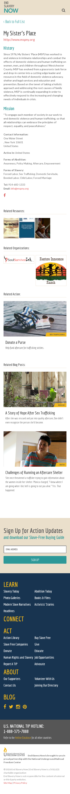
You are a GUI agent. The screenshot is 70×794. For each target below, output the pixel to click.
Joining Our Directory (46, 685)
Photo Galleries (12, 598)
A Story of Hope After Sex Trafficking (30, 412)
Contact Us (10, 685)
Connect (14, 619)
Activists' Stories (44, 604)
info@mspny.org (20, 188)
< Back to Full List (14, 21)
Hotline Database (23, 737)
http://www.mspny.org (19, 40)
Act (8, 631)
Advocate (40, 664)
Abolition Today (43, 591)
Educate (39, 651)
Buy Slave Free (43, 638)
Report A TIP (11, 664)
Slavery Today (11, 591)
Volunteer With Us (45, 679)
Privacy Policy (20, 782)
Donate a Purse (15, 342)
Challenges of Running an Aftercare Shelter (34, 472)
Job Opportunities (44, 657)
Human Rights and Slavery (18, 657)
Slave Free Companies (16, 644)
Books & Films (43, 598)
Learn (11, 584)
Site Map (8, 782)
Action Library (11, 638)
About (11, 672)
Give (37, 644)
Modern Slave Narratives (17, 604)
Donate (8, 651)
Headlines (9, 611)
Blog (9, 697)
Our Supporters (12, 679)
